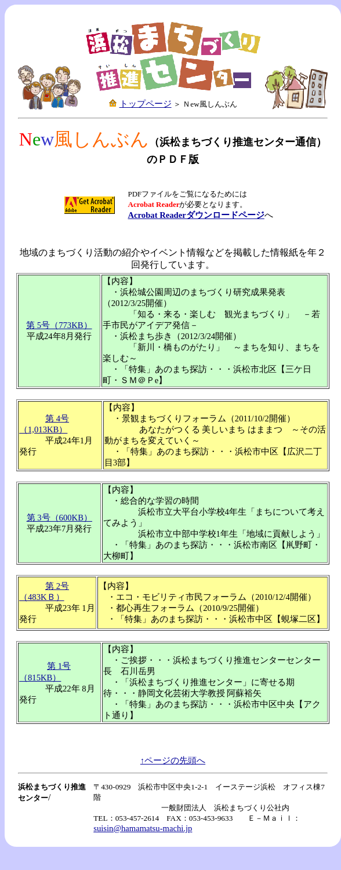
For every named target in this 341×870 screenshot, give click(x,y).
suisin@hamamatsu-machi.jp (142, 828)
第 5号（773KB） (59, 325)
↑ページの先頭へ (172, 760)
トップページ (145, 103)
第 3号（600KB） (59, 517)
